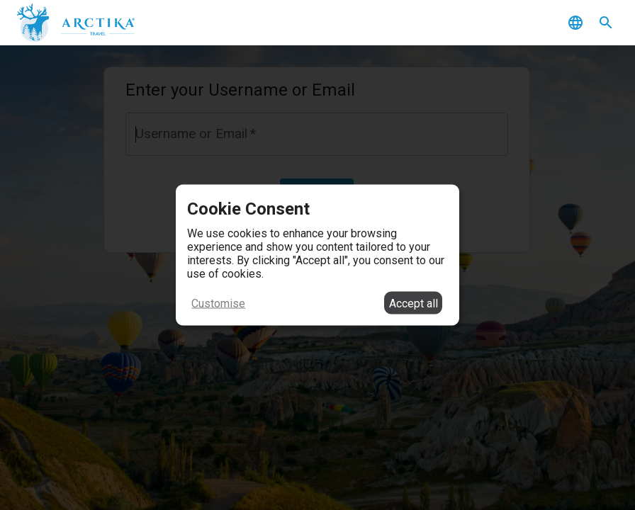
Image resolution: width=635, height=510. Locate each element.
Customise (218, 303)
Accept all (413, 303)
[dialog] (317, 255)
